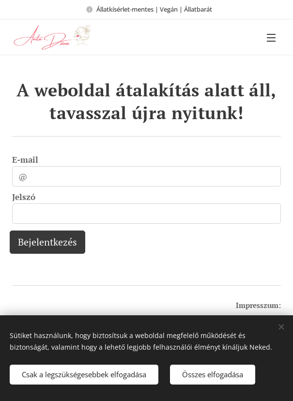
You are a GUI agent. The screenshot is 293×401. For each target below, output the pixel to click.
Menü (271, 37)
